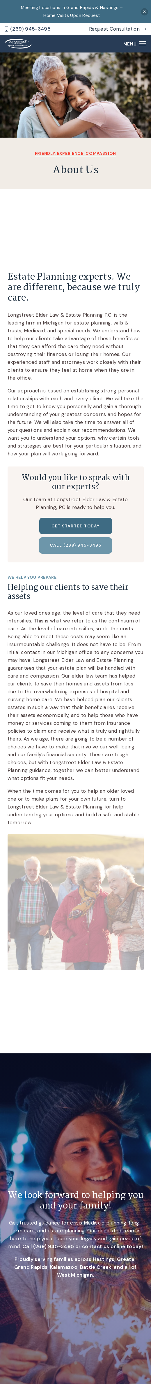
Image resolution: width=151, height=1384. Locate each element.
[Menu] (134, 43)
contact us (95, 1246)
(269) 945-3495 (53, 1246)
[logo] (18, 44)
